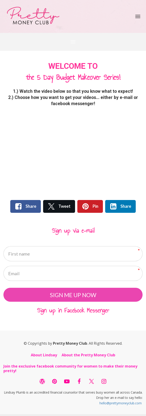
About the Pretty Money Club (88, 357)
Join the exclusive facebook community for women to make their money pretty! (70, 370)
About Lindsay (44, 357)
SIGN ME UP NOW (73, 295)
